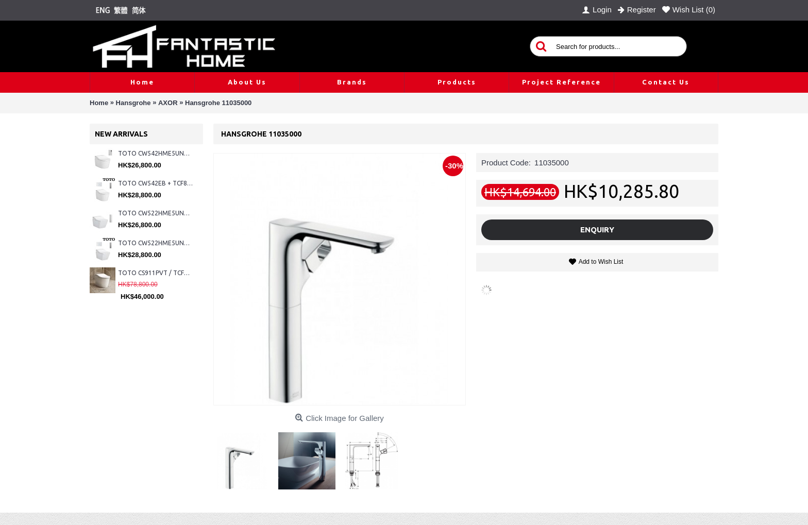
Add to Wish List (601, 261)
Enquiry (597, 229)
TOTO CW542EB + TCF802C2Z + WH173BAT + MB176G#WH (155, 183)
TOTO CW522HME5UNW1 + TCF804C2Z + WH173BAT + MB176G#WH (155, 243)
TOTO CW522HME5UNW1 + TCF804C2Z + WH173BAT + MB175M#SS (155, 213)
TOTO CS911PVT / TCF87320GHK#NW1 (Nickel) (155, 272)
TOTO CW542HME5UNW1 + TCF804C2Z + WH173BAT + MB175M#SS (155, 153)
